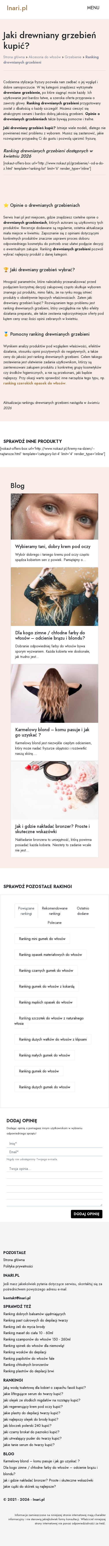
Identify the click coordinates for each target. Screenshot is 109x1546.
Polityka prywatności (18, 1266)
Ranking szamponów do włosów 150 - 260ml (36, 1339)
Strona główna (14, 57)
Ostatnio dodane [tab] (83, 911)
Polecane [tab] (55, 922)
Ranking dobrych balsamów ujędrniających (34, 1313)
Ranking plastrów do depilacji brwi (28, 1371)
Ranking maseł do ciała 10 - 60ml (28, 1332)
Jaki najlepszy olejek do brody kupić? (30, 1419)
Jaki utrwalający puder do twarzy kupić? (32, 1438)
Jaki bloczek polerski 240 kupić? (27, 1425)
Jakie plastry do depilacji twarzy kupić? (31, 1413)
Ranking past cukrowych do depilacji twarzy (35, 1320)
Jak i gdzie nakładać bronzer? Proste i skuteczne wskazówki (48, 1480)
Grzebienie (73, 57)
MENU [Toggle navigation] (93, 8)
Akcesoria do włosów (45, 57)
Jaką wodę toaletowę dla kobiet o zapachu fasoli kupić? (44, 1387)
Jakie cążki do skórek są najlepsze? (29, 1486)
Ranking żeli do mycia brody (24, 1326)
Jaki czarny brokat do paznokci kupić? (31, 1432)
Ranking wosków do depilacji (24, 1352)
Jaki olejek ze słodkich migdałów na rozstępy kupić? (41, 1400)
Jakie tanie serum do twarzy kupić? (29, 1444)
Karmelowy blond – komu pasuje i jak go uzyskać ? (41, 1461)
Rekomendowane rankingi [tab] (55, 911)
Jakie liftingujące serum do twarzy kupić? (33, 1393)
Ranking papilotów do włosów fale (28, 1358)
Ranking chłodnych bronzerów (25, 1364)
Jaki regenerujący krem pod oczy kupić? (33, 1406)
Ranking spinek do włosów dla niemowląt (33, 1345)
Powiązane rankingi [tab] (26, 911)
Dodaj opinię (87, 1213)
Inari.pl (17, 8)
